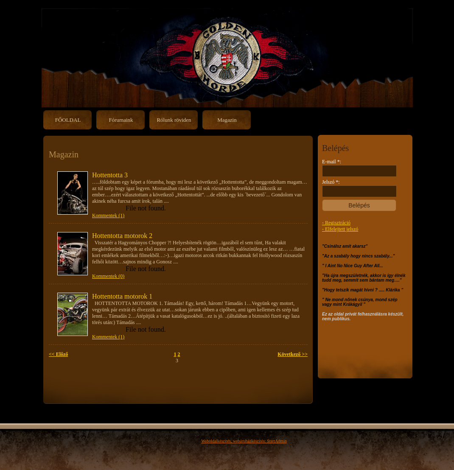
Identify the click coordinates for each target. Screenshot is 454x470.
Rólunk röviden (174, 120)
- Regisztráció (336, 223)
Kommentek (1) (108, 215)
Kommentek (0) (108, 276)
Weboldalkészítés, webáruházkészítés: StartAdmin (244, 441)
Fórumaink (121, 120)
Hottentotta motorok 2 (122, 235)
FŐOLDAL (68, 120)
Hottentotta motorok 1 (122, 296)
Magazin (226, 120)
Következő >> (292, 354)
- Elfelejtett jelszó (340, 229)
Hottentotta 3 (110, 175)
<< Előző (58, 354)
